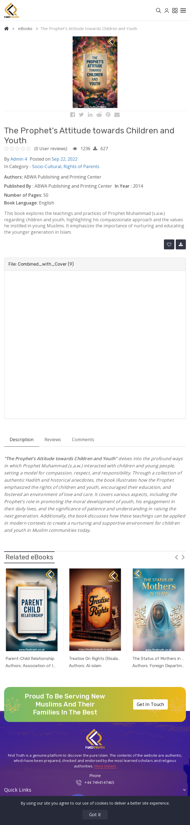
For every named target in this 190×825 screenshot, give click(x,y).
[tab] (95, 266)
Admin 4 (18, 161)
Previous (176, 559)
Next (183, 559)
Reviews (52, 442)
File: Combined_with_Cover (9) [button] (41, 266)
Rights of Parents (81, 169)
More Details (105, 767)
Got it (95, 814)
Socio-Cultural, (47, 169)
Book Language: (21, 205)
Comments (83, 442)
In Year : (123, 188)
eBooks (25, 30)
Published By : (18, 188)
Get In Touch (150, 706)
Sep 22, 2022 (64, 161)
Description (21, 442)
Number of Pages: (23, 197)
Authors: (13, 179)
